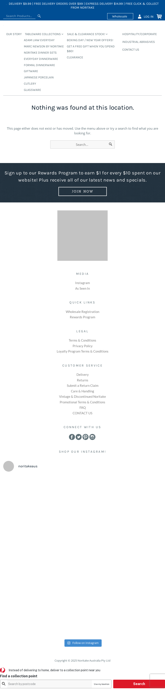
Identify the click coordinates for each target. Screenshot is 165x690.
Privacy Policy (83, 346)
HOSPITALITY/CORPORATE (139, 34)
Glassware (32, 90)
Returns (82, 380)
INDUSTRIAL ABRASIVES (138, 42)
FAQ (82, 407)
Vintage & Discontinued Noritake (82, 396)
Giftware (31, 71)
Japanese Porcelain (39, 77)
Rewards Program (82, 317)
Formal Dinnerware (39, 65)
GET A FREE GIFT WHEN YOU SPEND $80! (91, 49)
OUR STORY (14, 34)
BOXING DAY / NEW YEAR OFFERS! (90, 40)
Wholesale (120, 16)
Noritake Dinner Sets (40, 52)
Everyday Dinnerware (41, 59)
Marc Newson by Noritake (44, 46)
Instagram (82, 283)
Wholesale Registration (82, 312)
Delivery (82, 374)
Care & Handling (82, 391)
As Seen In (82, 288)
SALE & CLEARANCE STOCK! (86, 34)
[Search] (39, 16)
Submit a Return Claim (82, 385)
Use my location (126, 684)
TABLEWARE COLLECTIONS (43, 34)
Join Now (82, 191)
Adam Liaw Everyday (39, 40)
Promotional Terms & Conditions (82, 402)
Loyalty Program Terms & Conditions (82, 351)
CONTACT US (130, 49)
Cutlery (30, 83)
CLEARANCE (75, 57)
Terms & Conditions (82, 340)
